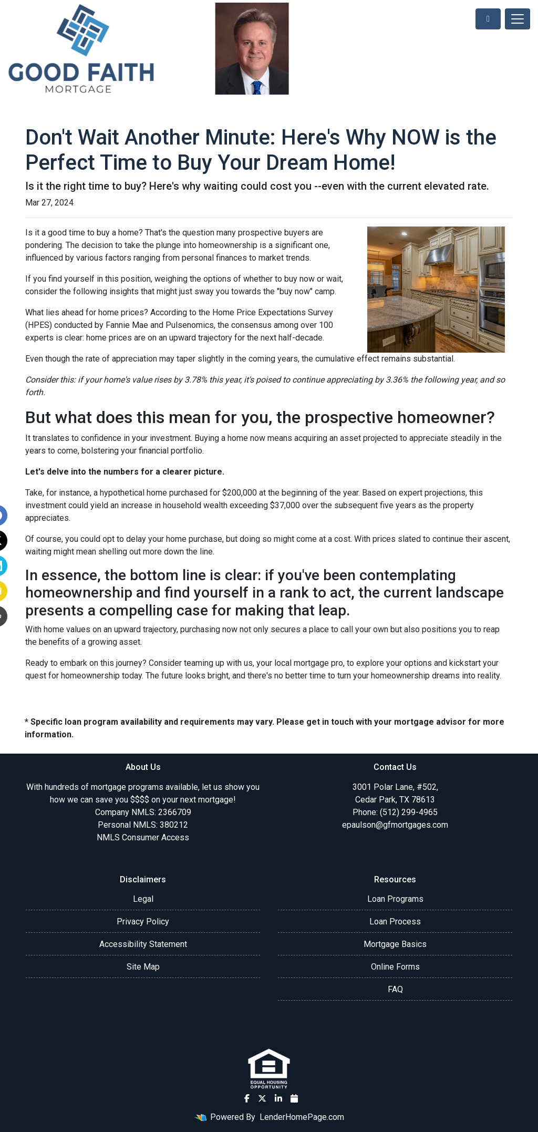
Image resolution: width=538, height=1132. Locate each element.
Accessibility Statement (143, 944)
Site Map (143, 967)
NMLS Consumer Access (143, 837)
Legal (143, 899)
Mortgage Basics (395, 944)
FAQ (395, 989)
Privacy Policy (143, 922)
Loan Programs (395, 899)
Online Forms (395, 967)
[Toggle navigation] (517, 18)
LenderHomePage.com (302, 1117)
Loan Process (395, 922)
